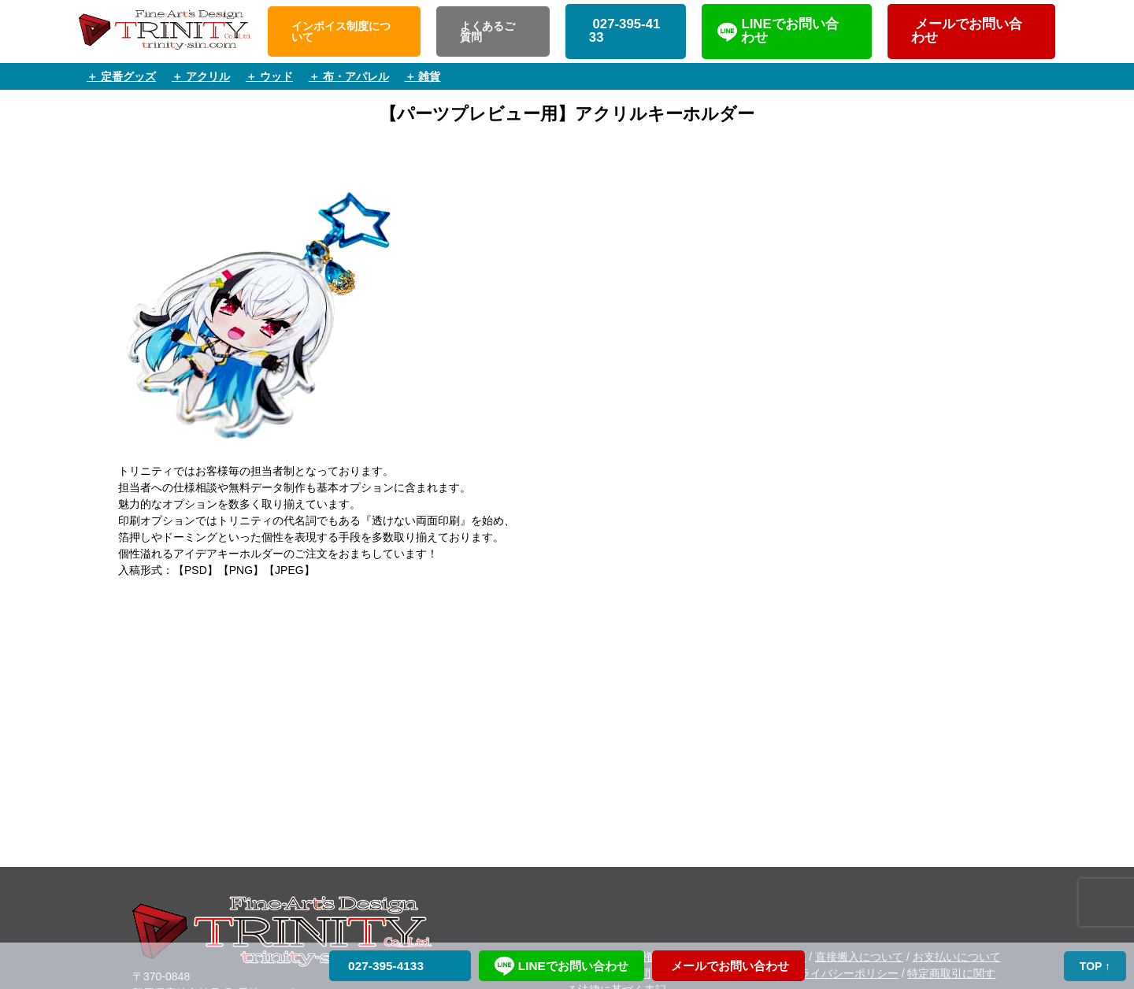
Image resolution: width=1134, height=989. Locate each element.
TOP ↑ (1095, 966)
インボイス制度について (341, 31)
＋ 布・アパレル (349, 76)
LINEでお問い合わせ (789, 31)
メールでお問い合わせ (966, 31)
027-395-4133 (625, 31)
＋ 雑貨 (423, 76)
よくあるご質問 (487, 31)
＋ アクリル (201, 76)
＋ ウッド (269, 76)
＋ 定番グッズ (121, 76)
